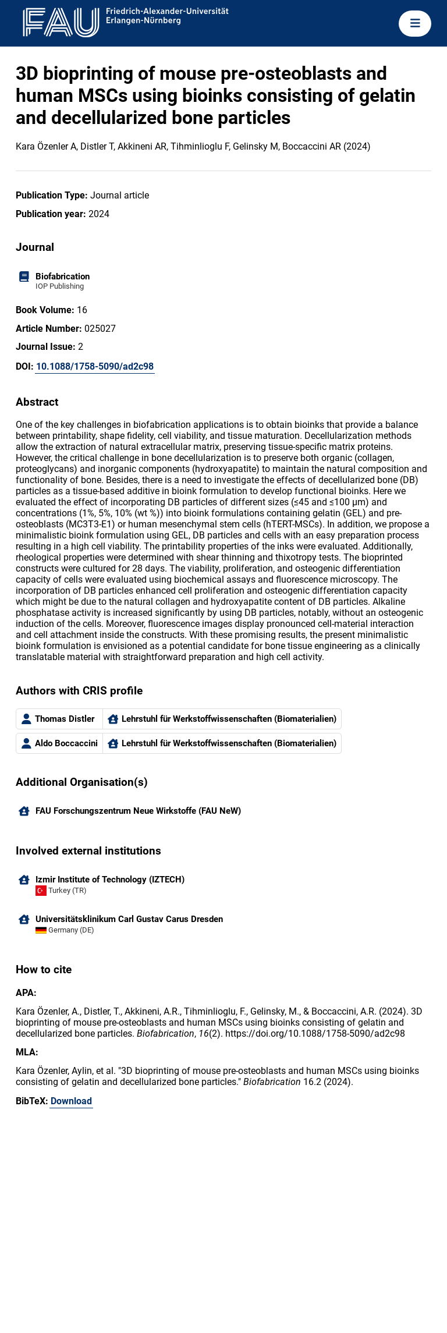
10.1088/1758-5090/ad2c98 (95, 366)
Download (71, 1101)
